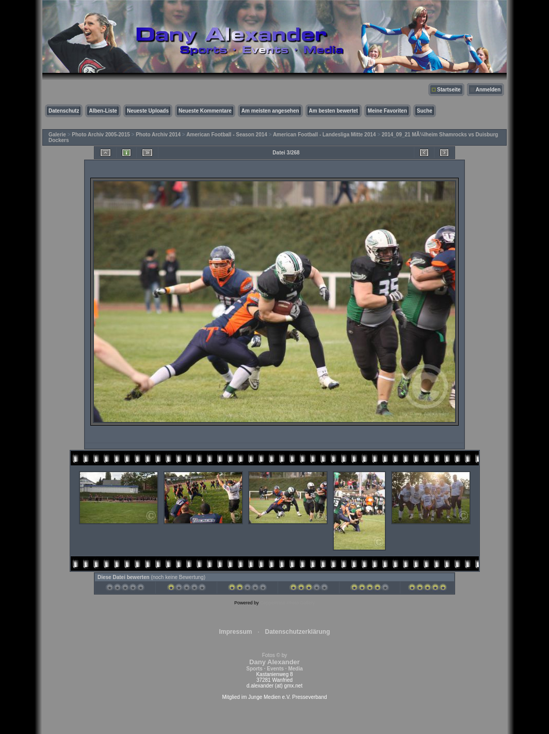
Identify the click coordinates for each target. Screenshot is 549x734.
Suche (424, 111)
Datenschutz (64, 111)
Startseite (449, 89)
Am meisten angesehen (270, 111)
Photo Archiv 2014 (158, 134)
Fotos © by (274, 661)
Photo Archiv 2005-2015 (101, 134)
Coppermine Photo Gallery (287, 602)
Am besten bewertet (333, 111)
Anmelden (488, 89)
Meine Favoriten (387, 111)
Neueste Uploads (148, 111)
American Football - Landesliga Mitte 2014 (324, 134)
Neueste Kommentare (205, 111)
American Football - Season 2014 (226, 134)
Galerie (57, 134)
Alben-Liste (103, 111)
